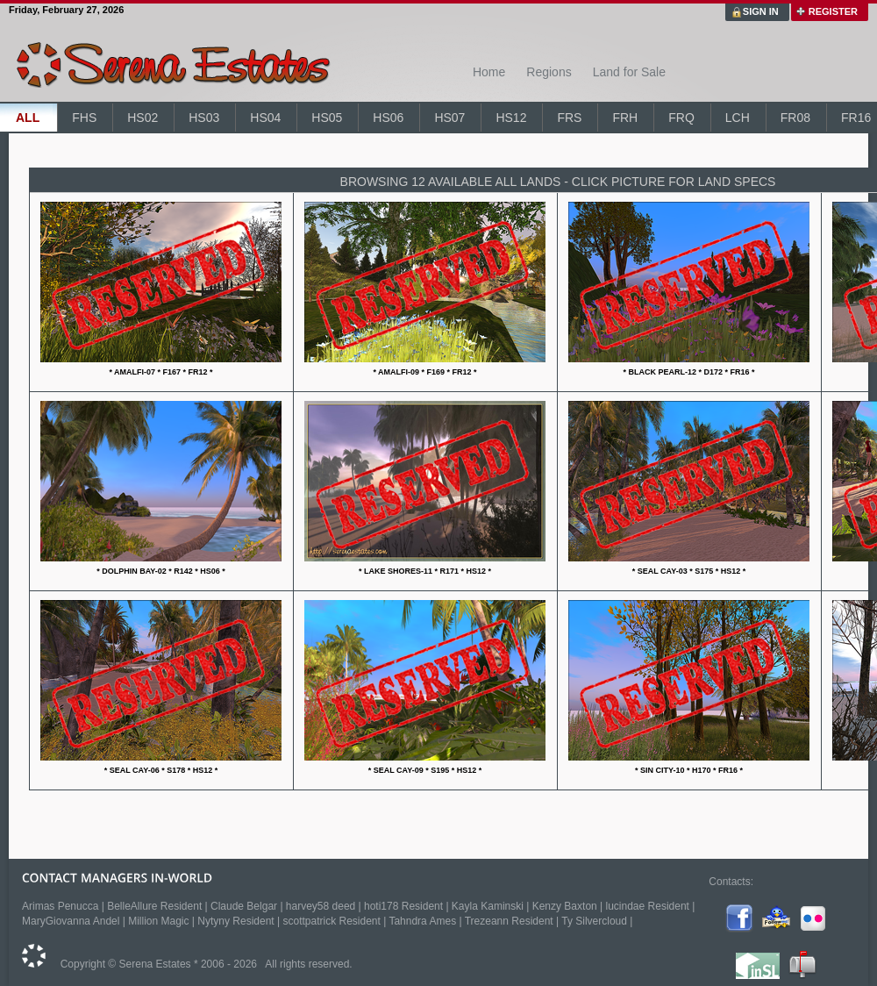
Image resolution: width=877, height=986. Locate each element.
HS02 (142, 118)
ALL (27, 118)
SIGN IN (761, 11)
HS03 (204, 118)
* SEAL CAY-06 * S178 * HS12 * (161, 770)
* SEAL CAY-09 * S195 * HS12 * (425, 770)
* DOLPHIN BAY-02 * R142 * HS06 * (160, 571)
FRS (569, 118)
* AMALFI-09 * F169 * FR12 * (424, 372)
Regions (548, 72)
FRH (625, 118)
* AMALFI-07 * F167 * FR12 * (160, 372)
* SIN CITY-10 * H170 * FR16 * (689, 770)
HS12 (511, 118)
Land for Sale (629, 72)
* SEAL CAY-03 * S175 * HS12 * (689, 571)
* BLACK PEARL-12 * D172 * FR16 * (688, 372)
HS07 (449, 118)
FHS (84, 118)
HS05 (326, 118)
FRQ (681, 118)
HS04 (265, 118)
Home (489, 72)
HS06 (388, 118)
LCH (737, 118)
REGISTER (833, 11)
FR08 (795, 118)
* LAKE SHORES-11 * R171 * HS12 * (425, 571)
